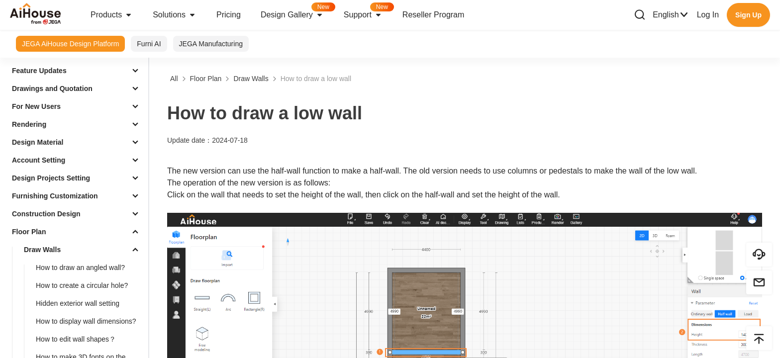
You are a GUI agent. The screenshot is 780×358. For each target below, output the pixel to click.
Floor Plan (29, 232)
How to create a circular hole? (82, 285)
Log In (708, 14)
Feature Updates (39, 71)
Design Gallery (297, 11)
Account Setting (38, 160)
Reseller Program (433, 14)
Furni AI (149, 44)
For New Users (36, 106)
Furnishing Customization (55, 196)
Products (112, 15)
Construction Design (46, 214)
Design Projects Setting (51, 178)
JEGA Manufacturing (211, 44)
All (174, 79)
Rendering (29, 124)
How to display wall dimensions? (86, 321)
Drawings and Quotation (52, 88)
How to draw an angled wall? (80, 267)
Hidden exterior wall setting (77, 303)
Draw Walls (42, 250)
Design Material (37, 142)
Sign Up (748, 15)
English (670, 14)
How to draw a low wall (316, 79)
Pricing (228, 14)
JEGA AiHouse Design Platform (70, 44)
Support (368, 11)
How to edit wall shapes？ (76, 339)
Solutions (174, 15)
